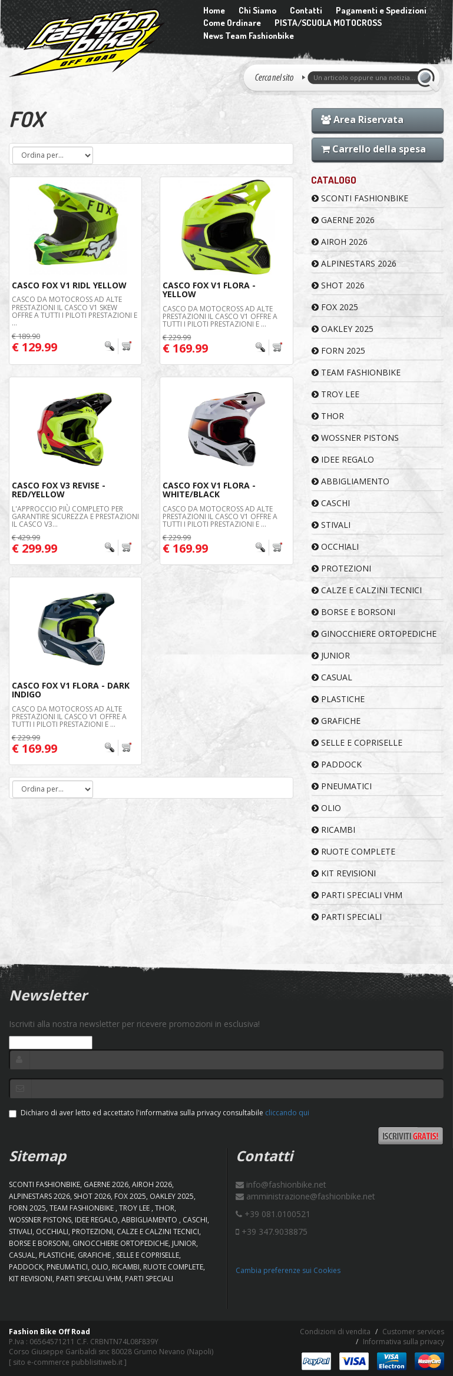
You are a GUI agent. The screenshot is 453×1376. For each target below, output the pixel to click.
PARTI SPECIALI (347, 916)
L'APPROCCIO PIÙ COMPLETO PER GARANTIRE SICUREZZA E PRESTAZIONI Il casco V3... (75, 516)
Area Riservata (362, 119)
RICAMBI (333, 829)
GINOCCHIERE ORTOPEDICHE (374, 633)
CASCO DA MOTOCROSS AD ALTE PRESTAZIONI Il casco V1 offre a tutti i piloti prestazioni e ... (220, 316)
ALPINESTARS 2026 (354, 263)
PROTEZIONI (341, 568)
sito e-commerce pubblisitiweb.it (68, 1362)
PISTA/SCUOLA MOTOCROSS (328, 22)
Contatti (306, 10)
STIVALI (331, 524)
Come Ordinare (232, 22)
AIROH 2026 (340, 241)
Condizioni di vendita (335, 1332)
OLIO (326, 807)
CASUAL (332, 677)
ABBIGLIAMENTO (350, 481)
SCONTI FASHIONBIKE (360, 198)
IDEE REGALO (343, 459)
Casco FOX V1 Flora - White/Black (209, 490)
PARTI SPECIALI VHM (357, 894)
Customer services (413, 1332)
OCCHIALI (335, 546)
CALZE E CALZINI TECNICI (367, 590)
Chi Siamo (257, 10)
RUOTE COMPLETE (353, 851)
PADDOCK (337, 764)
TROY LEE (335, 394)
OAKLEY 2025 (342, 328)
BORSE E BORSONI (353, 611)
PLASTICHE (338, 698)
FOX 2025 (335, 307)
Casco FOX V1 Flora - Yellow (209, 290)
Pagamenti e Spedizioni (381, 10)
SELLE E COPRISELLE (357, 742)
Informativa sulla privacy (403, 1342)
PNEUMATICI (342, 786)
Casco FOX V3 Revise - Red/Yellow (58, 490)
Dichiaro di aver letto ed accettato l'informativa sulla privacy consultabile (159, 1113)
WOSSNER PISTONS (355, 437)
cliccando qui (287, 1113)
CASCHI (331, 502)
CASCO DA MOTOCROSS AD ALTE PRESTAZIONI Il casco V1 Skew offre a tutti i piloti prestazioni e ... (74, 311)
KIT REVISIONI (344, 873)
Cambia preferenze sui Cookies (288, 1270)
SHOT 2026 (338, 285)
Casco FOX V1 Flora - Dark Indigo (71, 690)
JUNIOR (331, 655)
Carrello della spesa (373, 148)
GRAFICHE (336, 720)
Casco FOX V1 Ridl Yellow (69, 285)
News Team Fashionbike (248, 35)
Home (214, 10)
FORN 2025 (338, 350)
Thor (328, 415)
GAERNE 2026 (343, 219)
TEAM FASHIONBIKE (356, 372)
